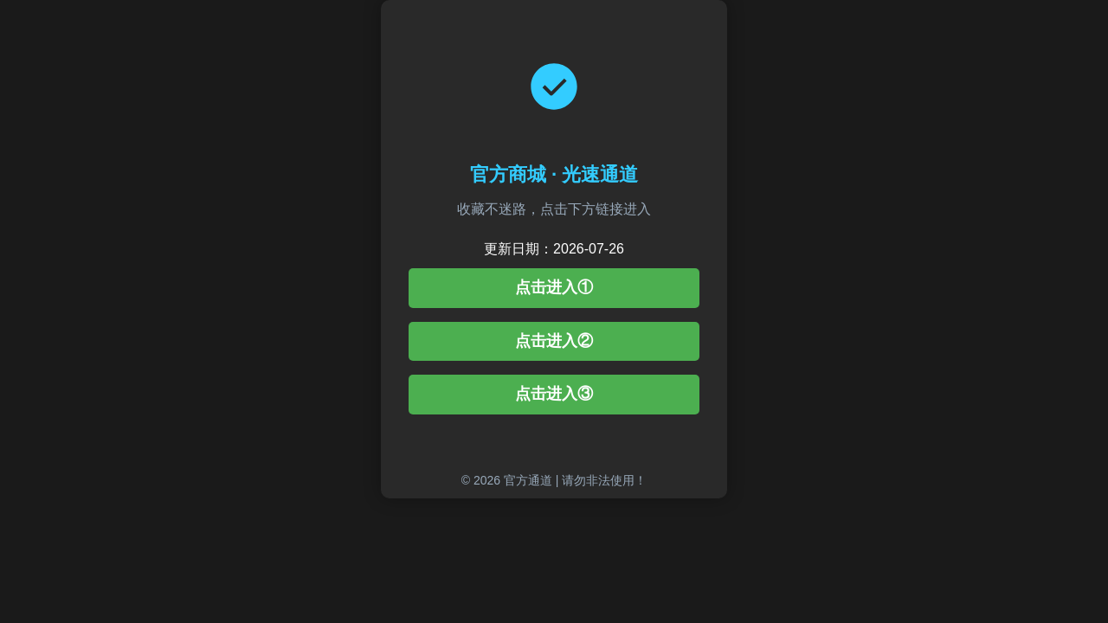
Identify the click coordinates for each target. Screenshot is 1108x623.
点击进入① (554, 287)
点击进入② (554, 341)
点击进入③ (554, 393)
